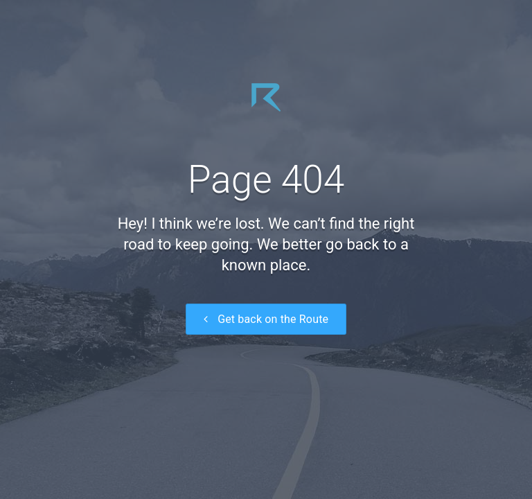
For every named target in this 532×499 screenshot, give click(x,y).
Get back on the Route (266, 319)
